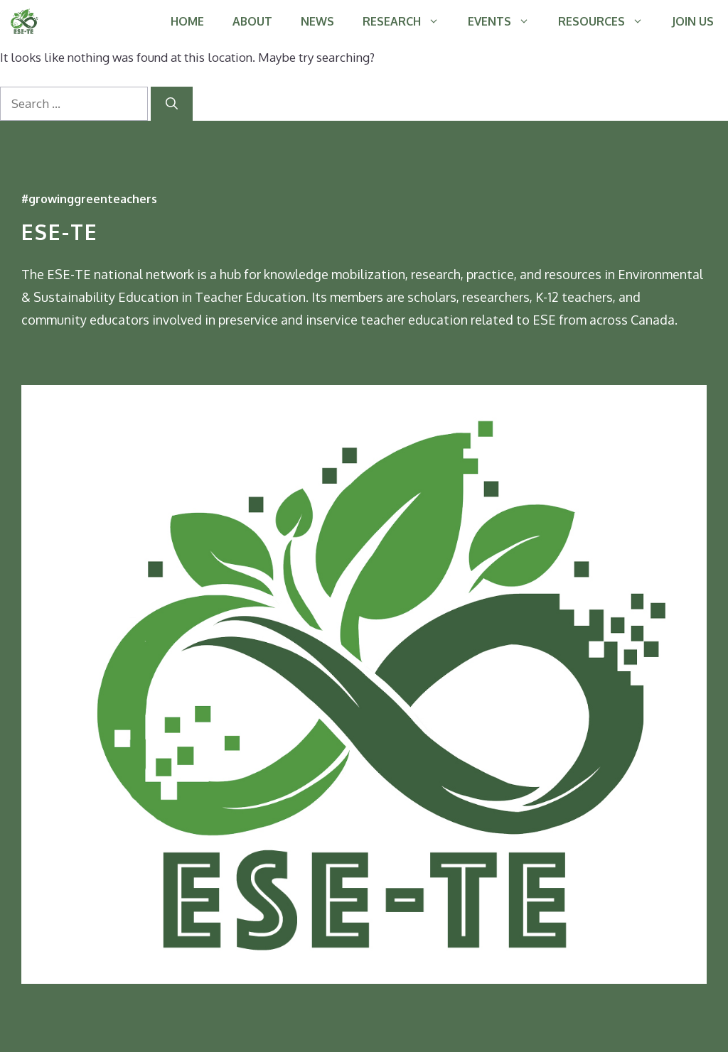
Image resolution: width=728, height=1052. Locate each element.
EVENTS (506, 21)
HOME (187, 21)
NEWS (317, 21)
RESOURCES (608, 21)
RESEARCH (408, 21)
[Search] (172, 104)
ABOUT (252, 21)
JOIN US (693, 21)
